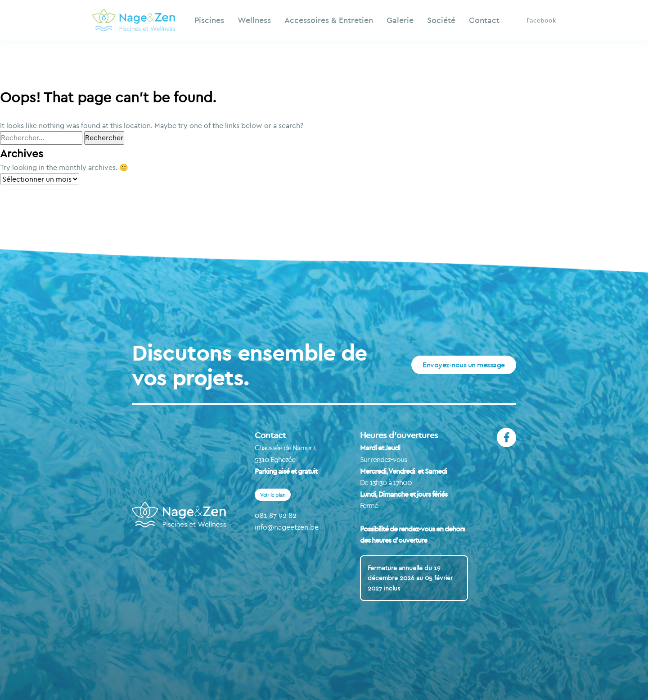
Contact (484, 20)
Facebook (541, 20)
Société (441, 20)
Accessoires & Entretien (328, 20)
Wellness (254, 20)
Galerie (400, 20)
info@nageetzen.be (287, 526)
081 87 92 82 (276, 515)
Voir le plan (272, 494)
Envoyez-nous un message (464, 364)
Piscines (209, 20)
